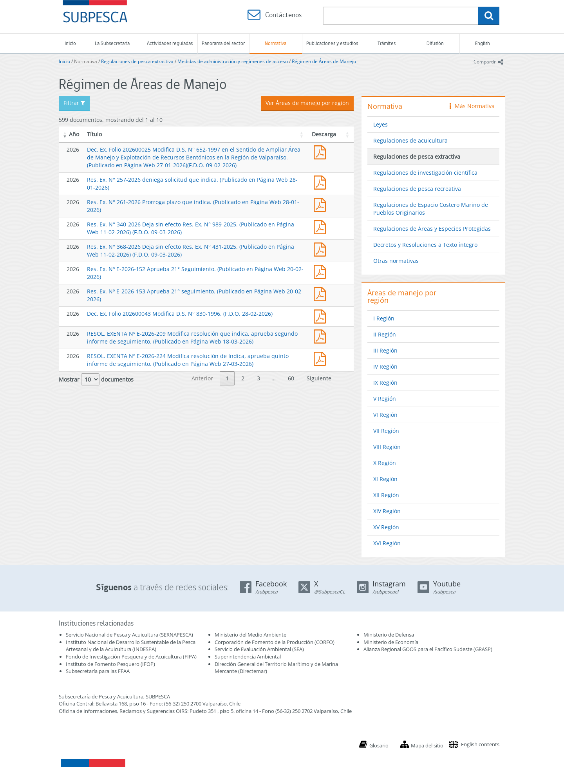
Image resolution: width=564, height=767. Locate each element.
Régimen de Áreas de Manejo (324, 61)
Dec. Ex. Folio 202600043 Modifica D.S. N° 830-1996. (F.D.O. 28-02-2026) (180, 313)
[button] (65, 134)
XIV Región (387, 511)
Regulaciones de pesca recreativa (417, 188)
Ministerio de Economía (390, 642)
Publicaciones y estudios (332, 43)
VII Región (386, 430)
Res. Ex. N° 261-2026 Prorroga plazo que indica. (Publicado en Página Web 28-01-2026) (321, 204)
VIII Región (387, 446)
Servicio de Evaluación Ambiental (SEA (258, 649)
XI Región (385, 479)
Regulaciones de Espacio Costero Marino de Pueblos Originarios (430, 208)
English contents (480, 744)
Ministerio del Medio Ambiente (250, 634)
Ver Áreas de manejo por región (307, 103)
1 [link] (227, 378)
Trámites (387, 43)
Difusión (435, 43)
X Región (384, 463)
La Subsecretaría (112, 43)
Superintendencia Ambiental (248, 656)
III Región (385, 350)
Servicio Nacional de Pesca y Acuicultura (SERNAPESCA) (129, 634)
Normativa (275, 43)
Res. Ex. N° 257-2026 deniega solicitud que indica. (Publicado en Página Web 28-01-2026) (321, 181)
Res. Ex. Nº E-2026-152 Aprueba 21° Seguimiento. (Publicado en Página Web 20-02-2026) (321, 271)
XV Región (386, 527)
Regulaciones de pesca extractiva (137, 61)
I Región (383, 318)
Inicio (70, 43)
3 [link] (258, 378)
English (482, 43)
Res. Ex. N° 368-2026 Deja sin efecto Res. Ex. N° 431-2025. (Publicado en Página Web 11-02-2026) (321, 248)
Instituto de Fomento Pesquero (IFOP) (110, 664)
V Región (384, 398)
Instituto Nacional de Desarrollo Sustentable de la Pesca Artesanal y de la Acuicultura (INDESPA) (130, 646)
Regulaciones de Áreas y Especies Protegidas (432, 228)
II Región (384, 334)
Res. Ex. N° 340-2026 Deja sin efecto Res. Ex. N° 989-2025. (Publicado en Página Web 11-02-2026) (321, 226)
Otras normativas (396, 260)
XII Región (386, 495)
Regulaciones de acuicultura (410, 140)
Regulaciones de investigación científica (425, 172)
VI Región (385, 414)
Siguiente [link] (319, 378)
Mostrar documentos (96, 379)
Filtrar (74, 103)
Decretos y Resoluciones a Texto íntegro (425, 244)
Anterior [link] (202, 378)
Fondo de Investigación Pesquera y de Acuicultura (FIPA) (131, 656)
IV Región (385, 366)
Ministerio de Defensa (388, 634)
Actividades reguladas (170, 43)
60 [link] (291, 378)
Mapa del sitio (427, 745)
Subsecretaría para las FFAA (98, 671)
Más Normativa (472, 106)
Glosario (379, 745)
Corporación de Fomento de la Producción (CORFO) (274, 642)
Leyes (380, 124)
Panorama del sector (223, 43)
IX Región (385, 382)
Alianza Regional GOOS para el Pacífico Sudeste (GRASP (427, 649)
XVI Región (387, 543)
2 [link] (242, 378)
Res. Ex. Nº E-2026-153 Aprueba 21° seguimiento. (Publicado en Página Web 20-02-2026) (321, 293)
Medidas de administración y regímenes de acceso (232, 61)
